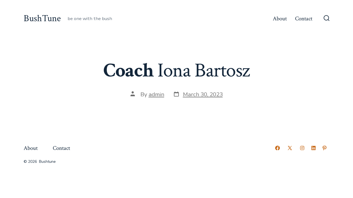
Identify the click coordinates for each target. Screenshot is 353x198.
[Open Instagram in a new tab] (302, 148)
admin (156, 94)
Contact (303, 18)
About (280, 18)
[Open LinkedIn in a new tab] (313, 148)
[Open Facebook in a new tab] (277, 148)
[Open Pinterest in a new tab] (324, 148)
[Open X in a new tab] (289, 148)
